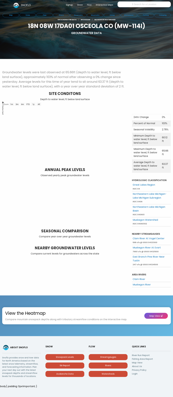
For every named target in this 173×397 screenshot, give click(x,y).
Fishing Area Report (142, 359)
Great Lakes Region (144, 186)
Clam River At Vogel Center (148, 240)
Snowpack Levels (65, 357)
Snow (80, 4)
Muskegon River (142, 284)
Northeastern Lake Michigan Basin (149, 210)
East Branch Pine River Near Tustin (149, 260)
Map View (156, 315)
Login (135, 374)
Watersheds (108, 373)
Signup (69, 4)
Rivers (108, 365)
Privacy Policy (139, 370)
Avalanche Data (65, 373)
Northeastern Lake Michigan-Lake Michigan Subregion (150, 197)
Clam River (139, 279)
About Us (137, 366)
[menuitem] (69, 5)
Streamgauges (108, 357)
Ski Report (65, 365)
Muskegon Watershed (145, 221)
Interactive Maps (104, 4)
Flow (89, 4)
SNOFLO (26, 5)
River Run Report (141, 355)
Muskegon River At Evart (147, 249)
